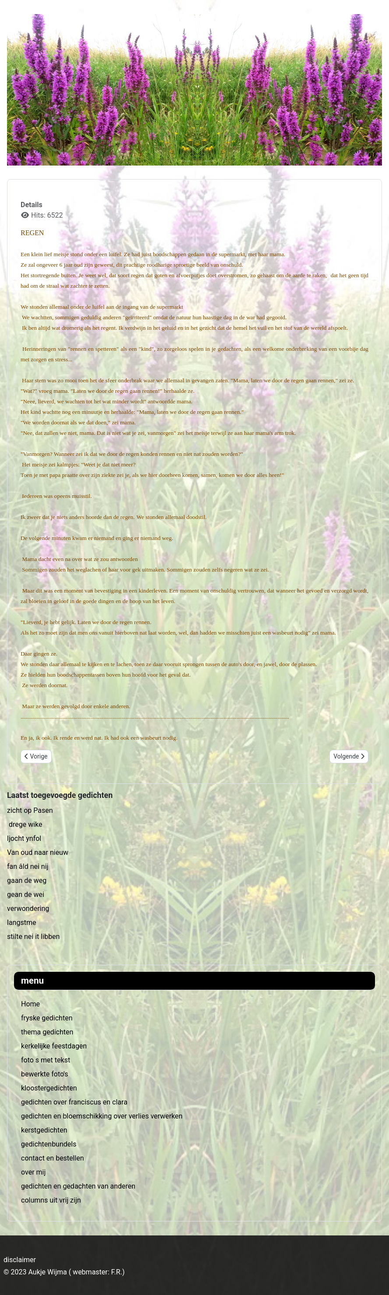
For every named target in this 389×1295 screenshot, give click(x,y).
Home (30, 1004)
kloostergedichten (49, 1088)
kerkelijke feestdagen (54, 1046)
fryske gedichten (46, 1018)
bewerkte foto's (44, 1074)
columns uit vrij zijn (51, 1200)
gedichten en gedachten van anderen (78, 1186)
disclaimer (20, 1260)
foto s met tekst (45, 1060)
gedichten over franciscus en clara (74, 1102)
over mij (33, 1172)
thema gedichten (47, 1032)
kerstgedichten (44, 1130)
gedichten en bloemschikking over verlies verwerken (102, 1116)
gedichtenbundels (48, 1144)
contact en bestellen (52, 1158)
